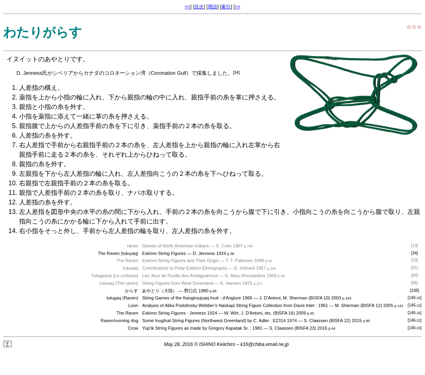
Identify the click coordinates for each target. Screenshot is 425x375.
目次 (199, 7)
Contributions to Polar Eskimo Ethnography (184, 268)
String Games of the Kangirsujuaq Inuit (180, 297)
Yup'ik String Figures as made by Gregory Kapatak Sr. (195, 328)
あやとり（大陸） (159, 290)
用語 (212, 7)
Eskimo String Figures (163, 253)
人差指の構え (38, 87)
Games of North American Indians (175, 245)
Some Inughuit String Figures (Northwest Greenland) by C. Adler (205, 320)
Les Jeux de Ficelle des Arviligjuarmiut (180, 275)
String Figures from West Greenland (177, 283)
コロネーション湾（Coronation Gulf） (148, 73)
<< (187, 7)
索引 (226, 7)
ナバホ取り (143, 192)
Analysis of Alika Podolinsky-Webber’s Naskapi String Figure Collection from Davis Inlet (228, 305)
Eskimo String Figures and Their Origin (180, 260)
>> (237, 7)
